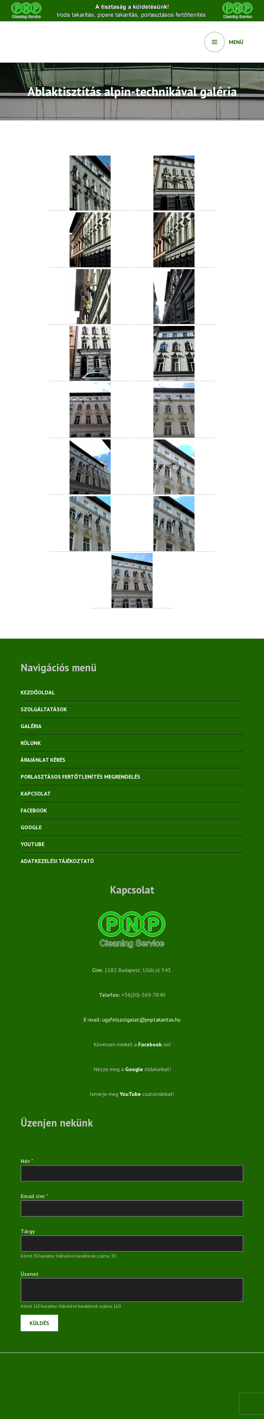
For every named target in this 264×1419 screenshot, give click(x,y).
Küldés (39, 1323)
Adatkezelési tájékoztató (57, 860)
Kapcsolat (36, 793)
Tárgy (28, 1231)
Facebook (34, 810)
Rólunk (31, 742)
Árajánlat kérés (43, 759)
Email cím (34, 1196)
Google (31, 827)
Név (27, 1160)
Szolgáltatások (44, 709)
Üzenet (29, 1273)
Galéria (31, 726)
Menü (236, 42)
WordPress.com (145, 1365)
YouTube (32, 844)
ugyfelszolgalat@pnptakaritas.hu (141, 1019)
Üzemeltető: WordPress (48, 1365)
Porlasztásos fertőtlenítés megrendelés (80, 776)
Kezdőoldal (38, 692)
